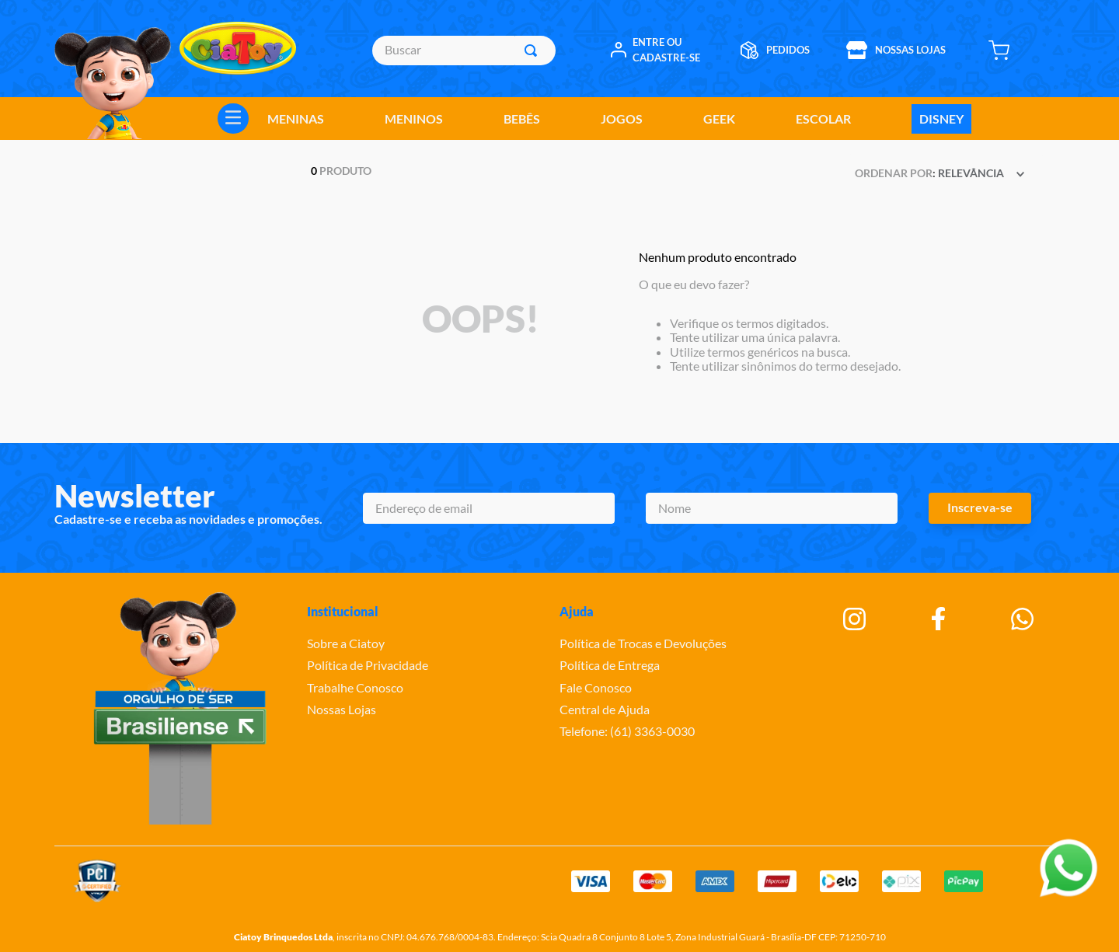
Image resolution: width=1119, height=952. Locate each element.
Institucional (342, 611)
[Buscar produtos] (534, 50)
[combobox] (463, 50)
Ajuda (577, 611)
